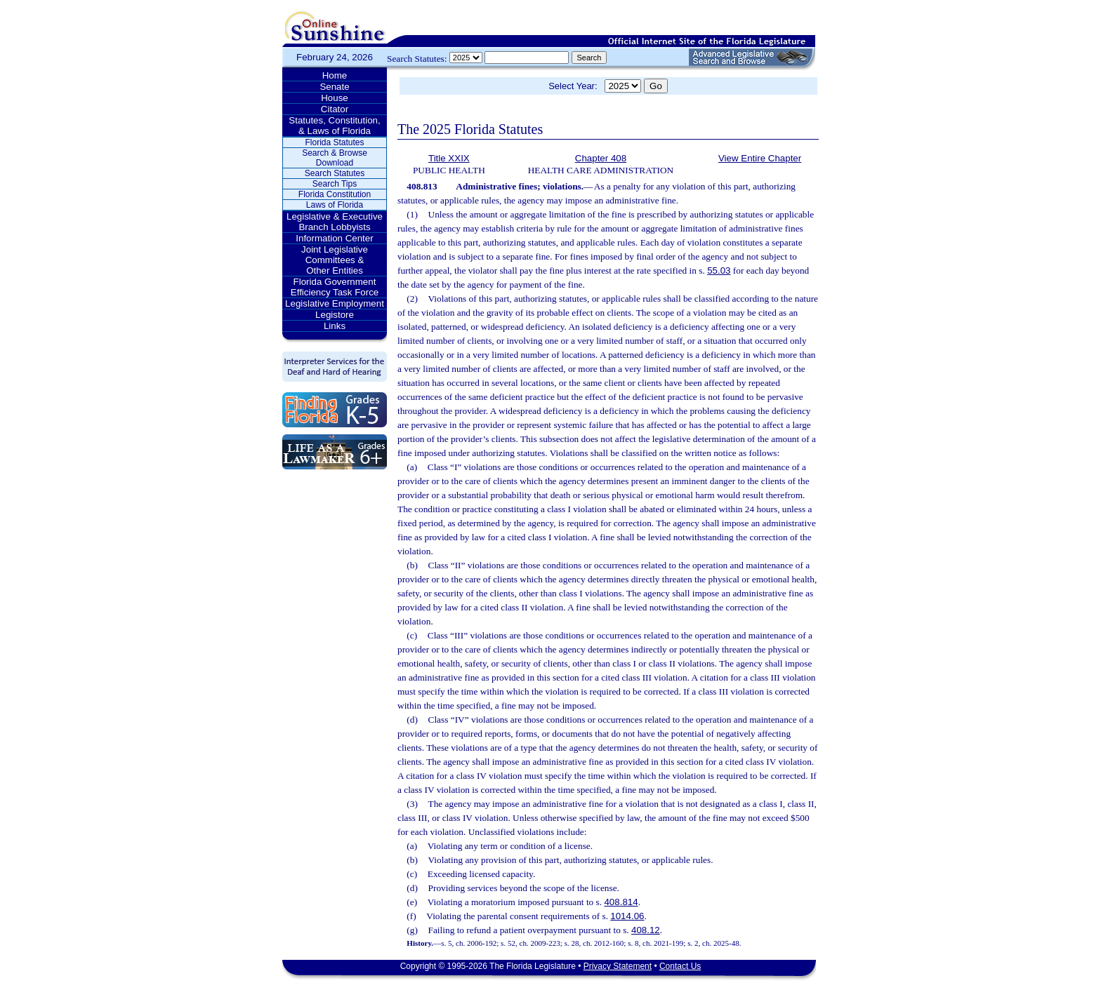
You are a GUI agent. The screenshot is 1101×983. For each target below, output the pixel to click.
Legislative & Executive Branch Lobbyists (334, 221)
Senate (334, 86)
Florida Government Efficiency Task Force (334, 286)
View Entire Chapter (759, 158)
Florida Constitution (334, 194)
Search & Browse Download (334, 158)
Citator (334, 109)
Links (334, 326)
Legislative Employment (334, 303)
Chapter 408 (600, 158)
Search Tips (334, 184)
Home (335, 75)
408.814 (621, 902)
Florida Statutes (334, 142)
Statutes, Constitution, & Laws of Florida (334, 125)
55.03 (718, 270)
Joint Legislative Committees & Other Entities (334, 260)
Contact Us (680, 966)
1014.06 (627, 916)
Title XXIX (449, 158)
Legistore (334, 314)
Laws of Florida (334, 205)
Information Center (334, 238)
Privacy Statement (618, 966)
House (334, 98)
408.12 (645, 930)
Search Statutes (334, 173)
